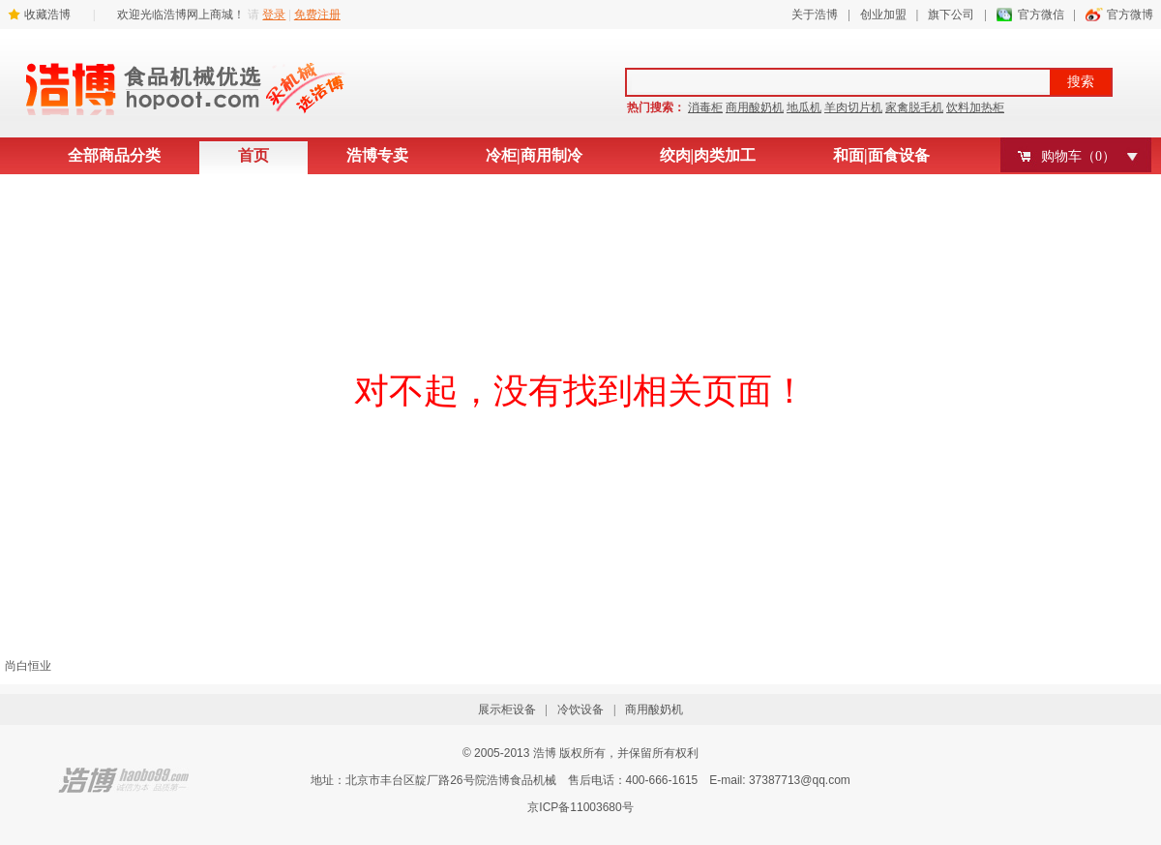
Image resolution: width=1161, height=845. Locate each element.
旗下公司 (951, 14)
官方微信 (1041, 14)
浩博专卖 (377, 155)
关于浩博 (814, 14)
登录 (273, 14)
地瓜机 (804, 107)
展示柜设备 (507, 709)
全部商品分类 (114, 155)
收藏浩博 (47, 14)
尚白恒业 (28, 666)
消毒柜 (705, 107)
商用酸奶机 (755, 107)
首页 (253, 155)
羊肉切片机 (853, 107)
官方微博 (1130, 14)
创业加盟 (883, 14)
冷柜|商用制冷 (534, 155)
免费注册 (317, 14)
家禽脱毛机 (914, 107)
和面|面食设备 (881, 155)
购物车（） (1078, 156)
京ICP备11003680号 (580, 807)
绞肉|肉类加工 (708, 155)
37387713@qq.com (799, 780)
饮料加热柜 (975, 107)
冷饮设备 (580, 709)
